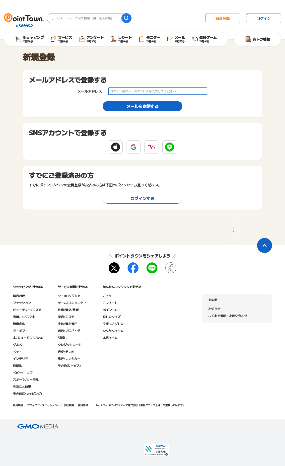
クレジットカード (70, 344)
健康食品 (19, 323)
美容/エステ (66, 316)
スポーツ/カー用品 (26, 379)
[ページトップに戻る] (264, 245)
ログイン (264, 18)
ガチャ (107, 296)
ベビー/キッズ (22, 372)
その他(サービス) (69, 365)
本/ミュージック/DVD (28, 337)
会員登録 (223, 18)
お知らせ (214, 309)
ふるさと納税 (22, 386)
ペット (17, 351)
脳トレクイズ (112, 316)
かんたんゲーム (113, 330)
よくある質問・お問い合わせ (227, 315)
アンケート (110, 303)
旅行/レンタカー (69, 358)
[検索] (126, 18)
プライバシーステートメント (43, 405)
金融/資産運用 (67, 323)
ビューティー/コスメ (27, 310)
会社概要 (69, 405)
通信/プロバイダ (69, 330)
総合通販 (19, 296)
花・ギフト (20, 330)
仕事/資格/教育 (68, 310)
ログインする (142, 198)
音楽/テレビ (66, 351)
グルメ (17, 344)
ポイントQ (110, 310)
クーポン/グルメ (69, 296)
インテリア (20, 358)
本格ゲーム (110, 337)
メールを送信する (142, 106)
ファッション (22, 303)
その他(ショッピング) (27, 393)
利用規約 (18, 405)
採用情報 (83, 405)
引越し (62, 337)
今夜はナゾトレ (113, 323)
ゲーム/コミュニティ (72, 303)
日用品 (17, 365)
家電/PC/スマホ (24, 316)
